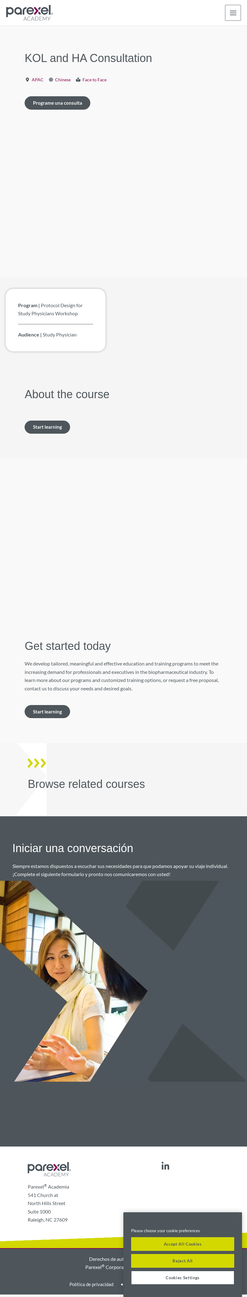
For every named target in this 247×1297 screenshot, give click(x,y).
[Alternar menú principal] (233, 13)
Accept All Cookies (183, 1244)
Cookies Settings (183, 1277)
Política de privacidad (90, 1287)
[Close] (234, 1221)
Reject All (183, 1260)
